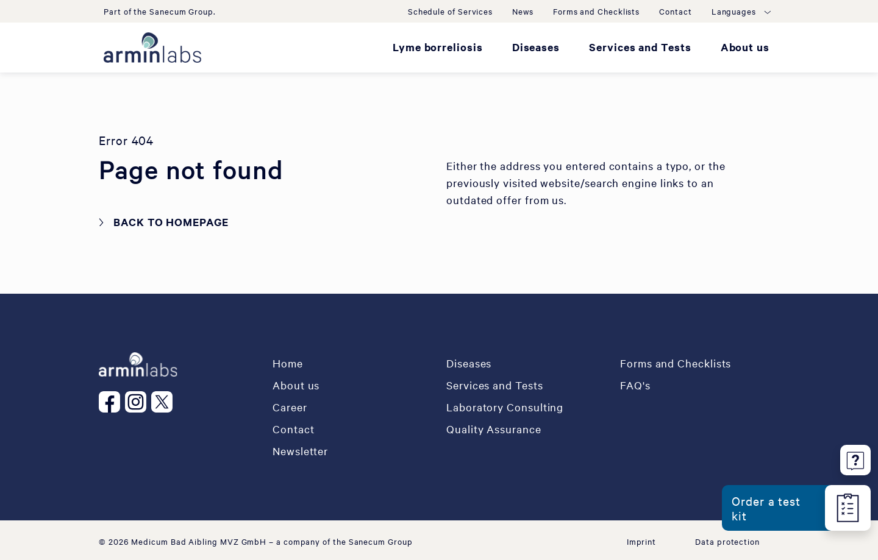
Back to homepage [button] (171, 221)
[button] (740, 10)
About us (745, 47)
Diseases (536, 47)
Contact (675, 10)
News (523, 10)
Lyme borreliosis (438, 47)
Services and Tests (640, 47)
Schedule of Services (450, 10)
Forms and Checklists (596, 10)
